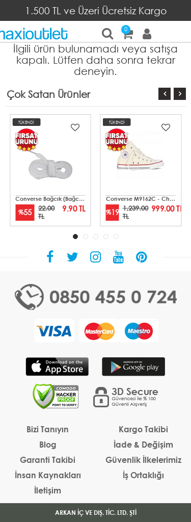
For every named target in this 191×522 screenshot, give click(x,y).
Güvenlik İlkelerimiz (143, 459)
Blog (48, 444)
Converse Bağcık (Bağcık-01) (50, 199)
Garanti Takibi (47, 459)
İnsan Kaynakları (48, 475)
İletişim (47, 490)
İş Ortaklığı (143, 475)
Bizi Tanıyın (47, 429)
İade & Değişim (143, 444)
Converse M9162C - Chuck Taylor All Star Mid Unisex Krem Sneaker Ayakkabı (141, 199)
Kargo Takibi (143, 429)
